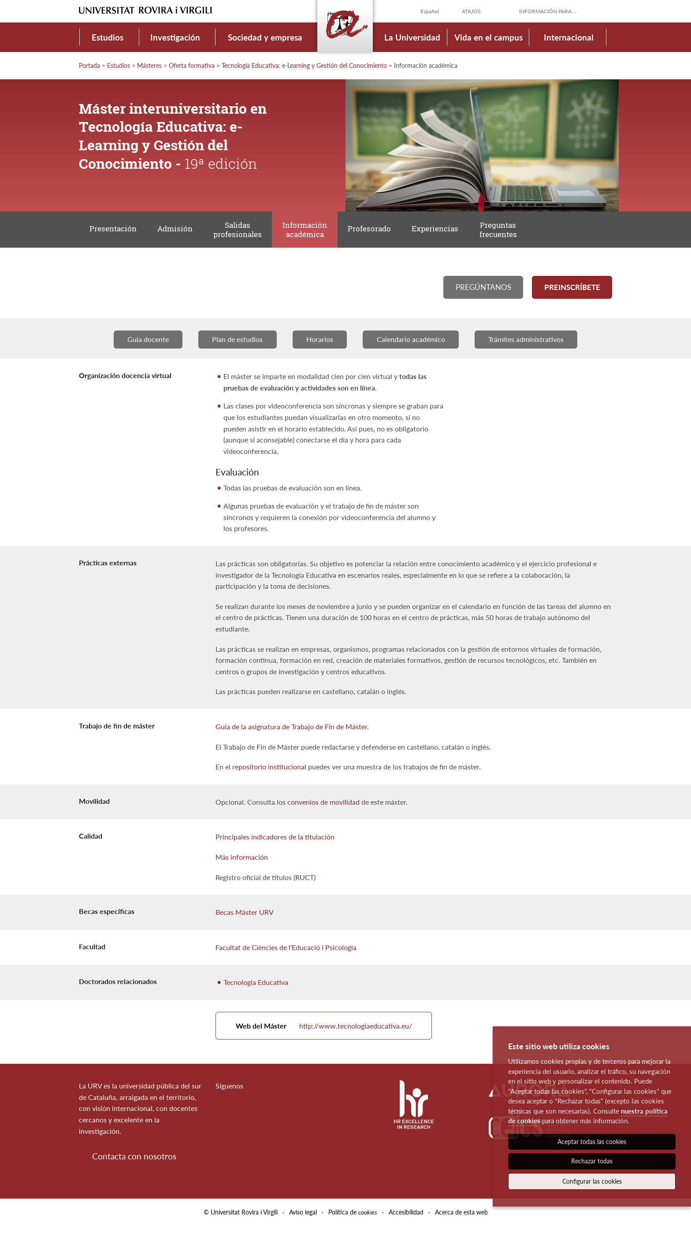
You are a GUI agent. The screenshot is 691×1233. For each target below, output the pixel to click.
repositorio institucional (269, 771)
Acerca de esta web (461, 1219)
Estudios (107, 37)
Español (429, 11)
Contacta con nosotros (134, 1164)
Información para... (547, 11)
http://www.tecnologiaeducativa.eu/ (325, 1032)
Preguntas (509, 231)
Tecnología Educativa (255, 987)
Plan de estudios (237, 344)
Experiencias (444, 231)
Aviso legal (303, 1219)
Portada (89, 65)
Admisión (177, 231)
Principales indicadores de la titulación (274, 842)
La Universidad (412, 37)
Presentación (113, 231)
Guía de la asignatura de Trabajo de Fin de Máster (291, 731)
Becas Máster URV (244, 917)
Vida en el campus (488, 37)
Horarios (319, 344)
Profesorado (377, 231)
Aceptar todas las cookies (591, 1141)
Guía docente (146, 344)
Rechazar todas (592, 1161)
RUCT (304, 882)
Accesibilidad (406, 1219)
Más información (241, 862)
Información (311, 231)
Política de (352, 1219)
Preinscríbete (572, 291)
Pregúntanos (483, 291)
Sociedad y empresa (265, 37)
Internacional (569, 37)
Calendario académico (411, 344)
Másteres (149, 65)
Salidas (242, 231)
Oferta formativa (192, 65)
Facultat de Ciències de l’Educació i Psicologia (286, 952)
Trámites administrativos (527, 344)
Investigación (175, 37)
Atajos (471, 11)
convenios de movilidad (323, 806)
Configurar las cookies (592, 1181)
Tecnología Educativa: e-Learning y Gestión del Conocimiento (304, 65)
